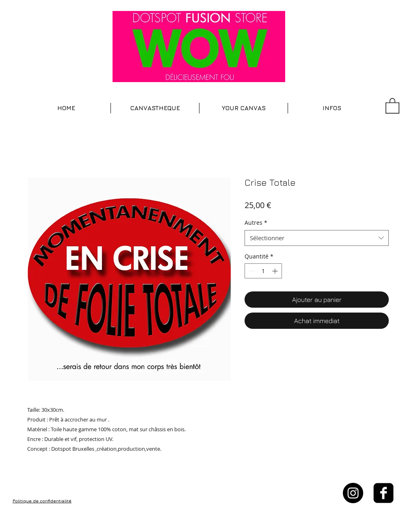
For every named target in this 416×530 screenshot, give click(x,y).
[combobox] (317, 238)
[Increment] (276, 271)
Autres (256, 222)
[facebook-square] (383, 493)
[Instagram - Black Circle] (353, 493)
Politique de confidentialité (42, 500)
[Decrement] (251, 271)
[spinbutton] (263, 271)
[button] (155, 108)
